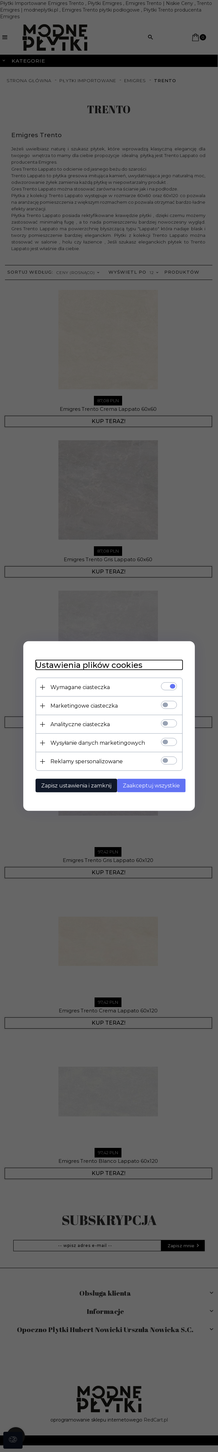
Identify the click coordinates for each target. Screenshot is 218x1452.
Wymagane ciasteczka (77, 687)
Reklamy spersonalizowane (84, 761)
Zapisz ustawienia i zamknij (73, 785)
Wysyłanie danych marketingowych (95, 742)
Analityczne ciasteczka (77, 724)
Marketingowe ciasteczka (81, 705)
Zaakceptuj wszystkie (151, 785)
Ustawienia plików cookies (86, 665)
